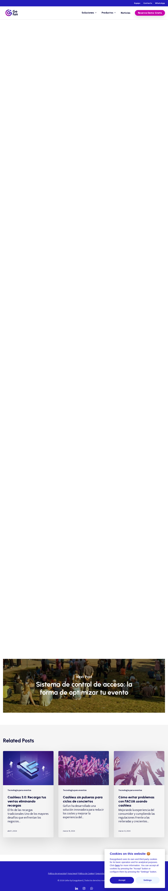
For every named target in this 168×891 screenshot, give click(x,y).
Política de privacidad (57, 873)
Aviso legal (72, 873)
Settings (148, 880)
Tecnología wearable (74, 31)
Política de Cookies (86, 873)
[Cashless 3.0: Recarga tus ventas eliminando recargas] (28, 794)
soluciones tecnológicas (94, 491)
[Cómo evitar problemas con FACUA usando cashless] (139, 794)
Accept (121, 880)
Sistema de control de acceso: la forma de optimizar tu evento (84, 686)
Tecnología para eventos (45, 31)
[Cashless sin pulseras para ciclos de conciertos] (83, 794)
